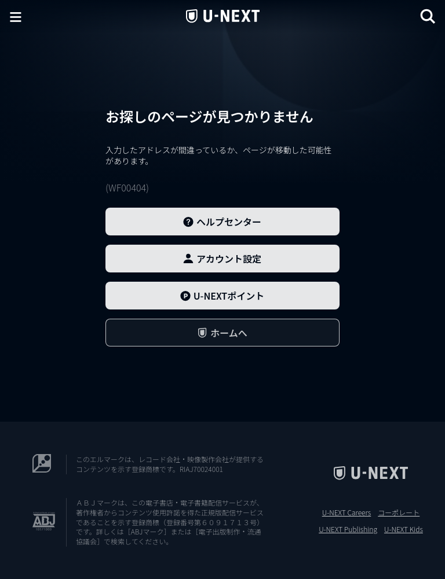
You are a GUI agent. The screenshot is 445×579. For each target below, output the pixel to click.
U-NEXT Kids (403, 529)
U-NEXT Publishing (348, 529)
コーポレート (399, 512)
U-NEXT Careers (346, 512)
